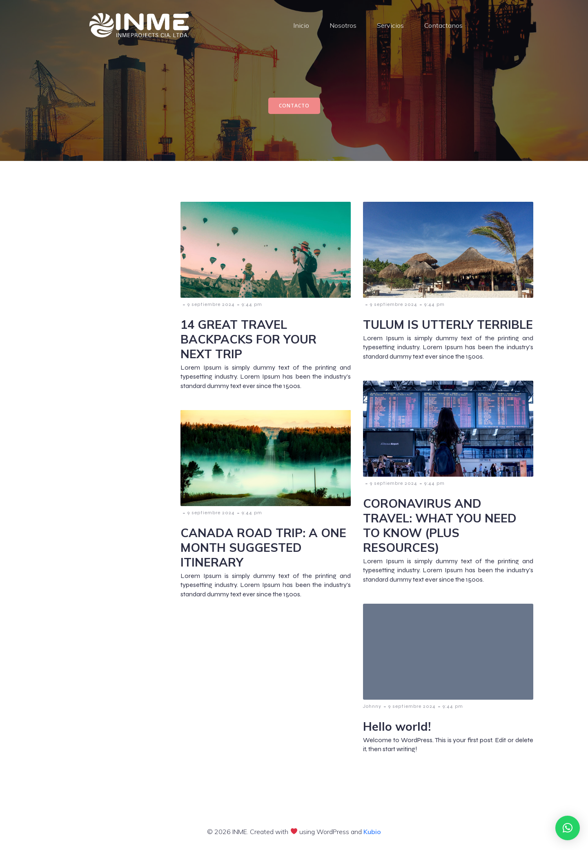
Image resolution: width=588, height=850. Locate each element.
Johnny (372, 707)
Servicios (390, 26)
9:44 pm (252, 305)
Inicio (301, 26)
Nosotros (343, 26)
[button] (567, 828)
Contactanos (443, 26)
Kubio (372, 833)
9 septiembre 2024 (211, 305)
